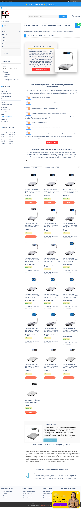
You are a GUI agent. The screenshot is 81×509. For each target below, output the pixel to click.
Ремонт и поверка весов (49, 495)
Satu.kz (47, 503)
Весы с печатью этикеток (29, 491)
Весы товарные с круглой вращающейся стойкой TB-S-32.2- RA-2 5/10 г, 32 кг (51, 366)
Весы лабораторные (28, 497)
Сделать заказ (51, 142)
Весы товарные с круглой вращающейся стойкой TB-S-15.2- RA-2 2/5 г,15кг (32, 366)
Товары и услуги (30, 31)
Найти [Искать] (63, 16)
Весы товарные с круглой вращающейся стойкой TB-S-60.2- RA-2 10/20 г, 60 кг (70, 366)
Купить (30, 202)
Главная (27, 25)
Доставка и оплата (55, 25)
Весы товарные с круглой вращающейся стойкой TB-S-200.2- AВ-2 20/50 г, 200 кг (70, 296)
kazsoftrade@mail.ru (6, 116)
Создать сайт (4, 1)
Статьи (4, 43)
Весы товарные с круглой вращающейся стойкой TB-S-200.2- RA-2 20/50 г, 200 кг (32, 400)
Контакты (51, 4)
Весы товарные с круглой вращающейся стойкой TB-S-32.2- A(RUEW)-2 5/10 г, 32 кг (70, 225)
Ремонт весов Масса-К (48, 497)
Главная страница (7, 491)
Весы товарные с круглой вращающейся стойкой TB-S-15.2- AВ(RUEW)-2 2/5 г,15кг (32, 330)
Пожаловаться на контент (47, 505)
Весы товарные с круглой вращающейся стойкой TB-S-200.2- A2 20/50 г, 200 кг (32, 225)
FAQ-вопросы (5, 50)
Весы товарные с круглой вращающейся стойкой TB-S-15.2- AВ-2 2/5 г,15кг (70, 260)
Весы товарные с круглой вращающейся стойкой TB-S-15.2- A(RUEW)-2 (51, 225)
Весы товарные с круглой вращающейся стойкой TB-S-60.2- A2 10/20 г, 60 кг (70, 191)
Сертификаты (5, 47)
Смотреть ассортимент (41, 69)
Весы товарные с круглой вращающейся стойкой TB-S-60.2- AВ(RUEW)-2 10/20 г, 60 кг (70, 331)
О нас (3, 37)
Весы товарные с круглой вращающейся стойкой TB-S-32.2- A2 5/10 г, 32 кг (51, 191)
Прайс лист (5, 53)
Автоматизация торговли (49, 493)
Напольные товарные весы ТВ (44, 31)
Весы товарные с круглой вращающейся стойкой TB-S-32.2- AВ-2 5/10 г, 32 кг (32, 296)
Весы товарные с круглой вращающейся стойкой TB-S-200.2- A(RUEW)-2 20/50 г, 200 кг (52, 261)
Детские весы (46, 491)
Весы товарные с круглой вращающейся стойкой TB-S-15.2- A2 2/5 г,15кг (32, 191)
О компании (6, 495)
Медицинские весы (27, 493)
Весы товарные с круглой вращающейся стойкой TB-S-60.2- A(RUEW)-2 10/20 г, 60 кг (33, 260)
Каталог (4, 31)
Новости (4, 34)
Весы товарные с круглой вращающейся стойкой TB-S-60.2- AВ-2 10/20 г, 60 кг (51, 296)
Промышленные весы (28, 495)
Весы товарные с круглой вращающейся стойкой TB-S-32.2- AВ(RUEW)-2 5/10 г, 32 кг (52, 330)
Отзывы (4, 40)
